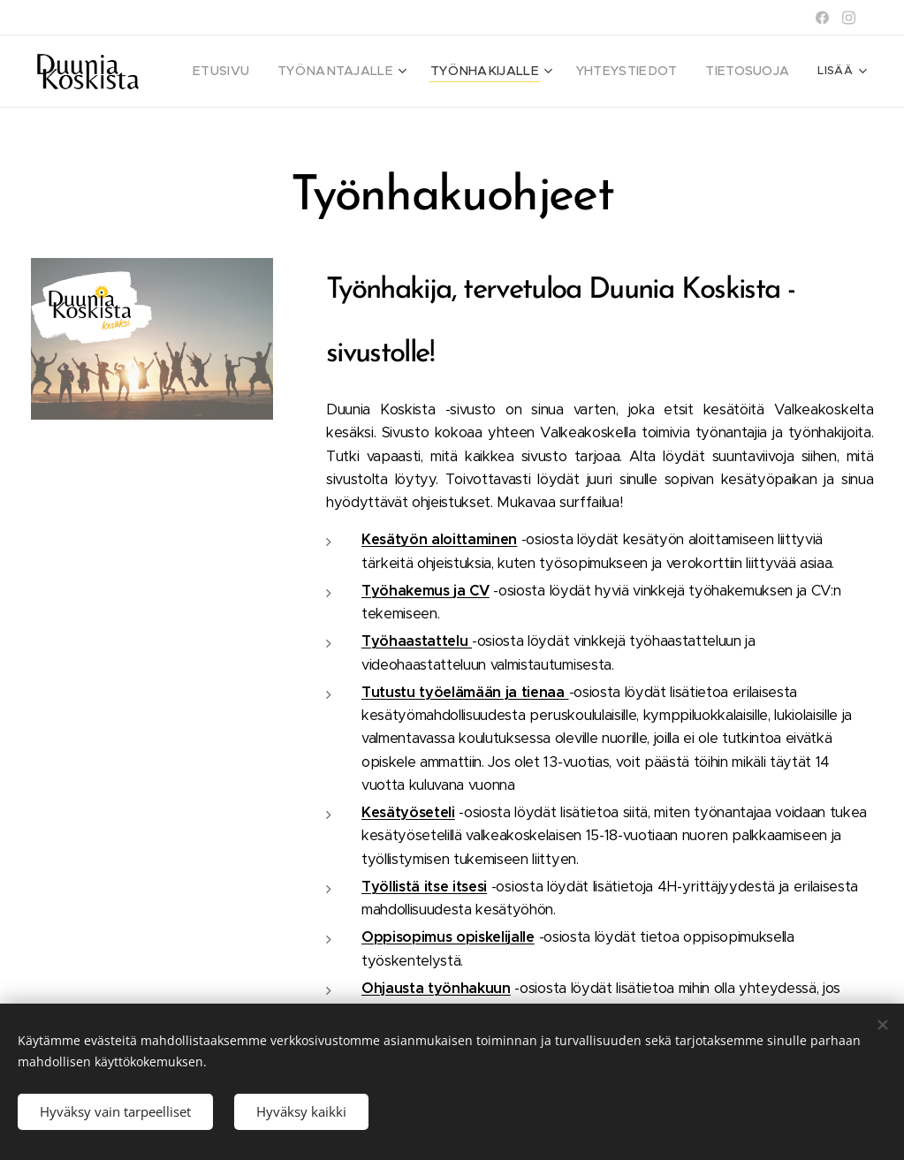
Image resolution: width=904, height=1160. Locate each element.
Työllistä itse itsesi (424, 885)
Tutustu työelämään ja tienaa (465, 691)
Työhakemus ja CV (425, 589)
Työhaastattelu (416, 641)
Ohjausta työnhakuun (436, 987)
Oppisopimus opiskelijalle (448, 937)
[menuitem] (264, 71)
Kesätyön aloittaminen (439, 539)
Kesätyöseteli (408, 812)
